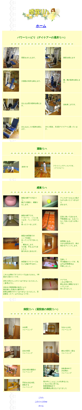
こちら (41, 397)
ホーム (41, 26)
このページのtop (41, 401)
